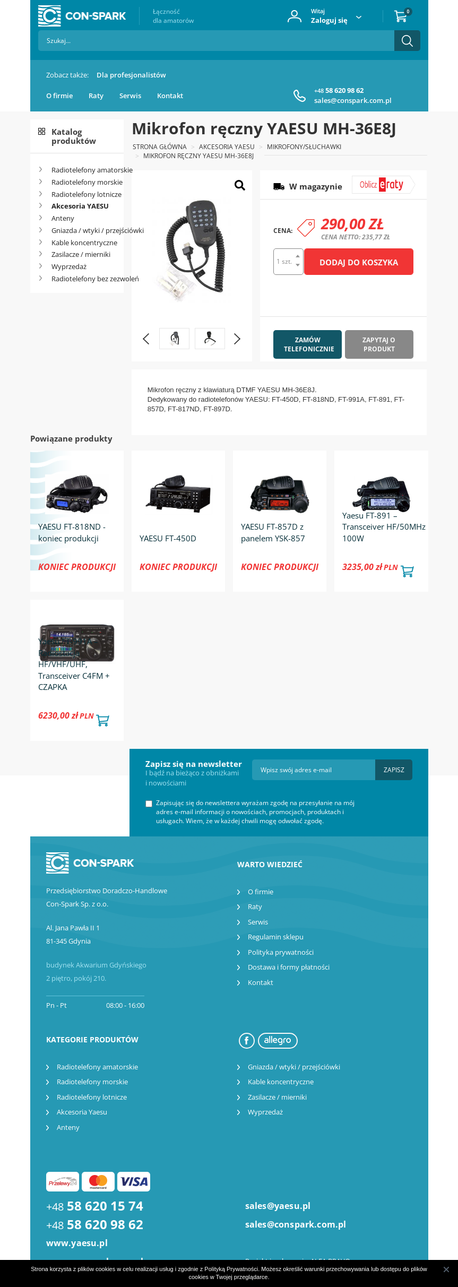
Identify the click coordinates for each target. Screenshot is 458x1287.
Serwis (130, 95)
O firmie (59, 95)
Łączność (173, 16)
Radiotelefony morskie (83, 182)
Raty (96, 95)
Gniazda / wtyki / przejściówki (83, 230)
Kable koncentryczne (83, 242)
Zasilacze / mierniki (80, 254)
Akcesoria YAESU (80, 206)
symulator (377, 180)
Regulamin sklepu (276, 937)
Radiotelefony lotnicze (83, 194)
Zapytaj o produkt (378, 344)
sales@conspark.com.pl (353, 100)
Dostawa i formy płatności (289, 967)
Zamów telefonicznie (309, 344)
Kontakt (170, 95)
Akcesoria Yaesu (82, 1112)
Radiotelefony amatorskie (83, 170)
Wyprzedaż (69, 266)
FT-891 (379, 399)
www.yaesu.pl (77, 1243)
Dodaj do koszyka (358, 262)
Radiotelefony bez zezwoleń (83, 278)
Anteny (62, 218)
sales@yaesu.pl (278, 1206)
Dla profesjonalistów (131, 75)
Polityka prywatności (281, 952)
